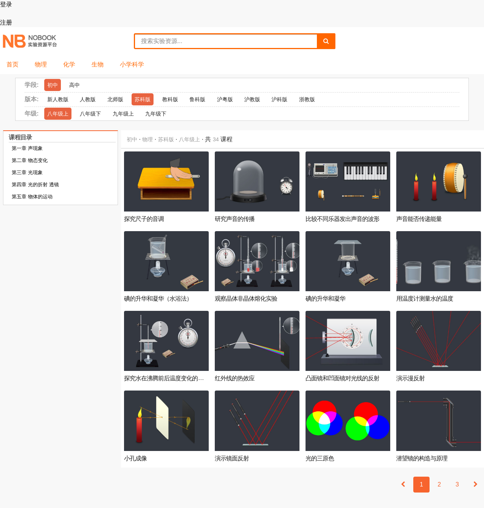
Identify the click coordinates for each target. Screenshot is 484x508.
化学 (69, 64)
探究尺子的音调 (144, 219)
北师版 (115, 99)
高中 (74, 85)
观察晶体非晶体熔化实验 (246, 299)
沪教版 (252, 99)
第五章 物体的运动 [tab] (32, 196)
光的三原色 (320, 458)
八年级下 (90, 114)
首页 (12, 64)
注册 (6, 22)
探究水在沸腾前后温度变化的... (164, 378)
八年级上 (57, 114)
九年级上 (123, 114)
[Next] (475, 485)
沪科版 (279, 99)
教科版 (170, 99)
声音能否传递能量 (419, 219)
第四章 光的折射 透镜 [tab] (35, 184)
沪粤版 (225, 99)
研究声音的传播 (234, 219)
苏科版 (142, 99)
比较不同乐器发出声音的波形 (343, 219)
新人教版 (57, 99)
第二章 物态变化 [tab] (30, 160)
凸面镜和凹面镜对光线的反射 (343, 378)
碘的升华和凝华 (325, 299)
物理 (41, 64)
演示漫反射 (410, 378)
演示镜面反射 (232, 458)
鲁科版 (197, 99)
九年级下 (155, 114)
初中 (52, 85)
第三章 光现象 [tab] (27, 172)
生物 (98, 64)
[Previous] (402, 485)
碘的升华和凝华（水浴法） (158, 299)
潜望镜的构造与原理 (421, 458)
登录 (6, 4)
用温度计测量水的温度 (424, 299)
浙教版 (307, 99)
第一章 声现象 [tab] (27, 148)
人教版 (88, 99)
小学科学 (132, 64)
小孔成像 (135, 458)
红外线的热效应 (234, 378)
